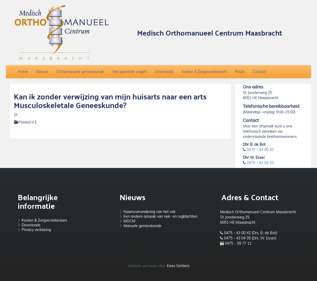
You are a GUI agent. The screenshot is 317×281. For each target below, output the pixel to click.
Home (23, 71)
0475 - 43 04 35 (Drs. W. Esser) (250, 238)
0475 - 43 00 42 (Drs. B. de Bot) (250, 233)
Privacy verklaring (36, 229)
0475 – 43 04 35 (260, 162)
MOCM (129, 221)
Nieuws (42, 71)
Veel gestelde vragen (129, 71)
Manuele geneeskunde (142, 225)
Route (240, 71)
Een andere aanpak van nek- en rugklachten (160, 216)
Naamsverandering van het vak (149, 211)
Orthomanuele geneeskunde (80, 71)
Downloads (164, 71)
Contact (259, 71)
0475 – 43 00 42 (260, 149)
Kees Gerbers (178, 265)
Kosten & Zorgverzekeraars (204, 71)
